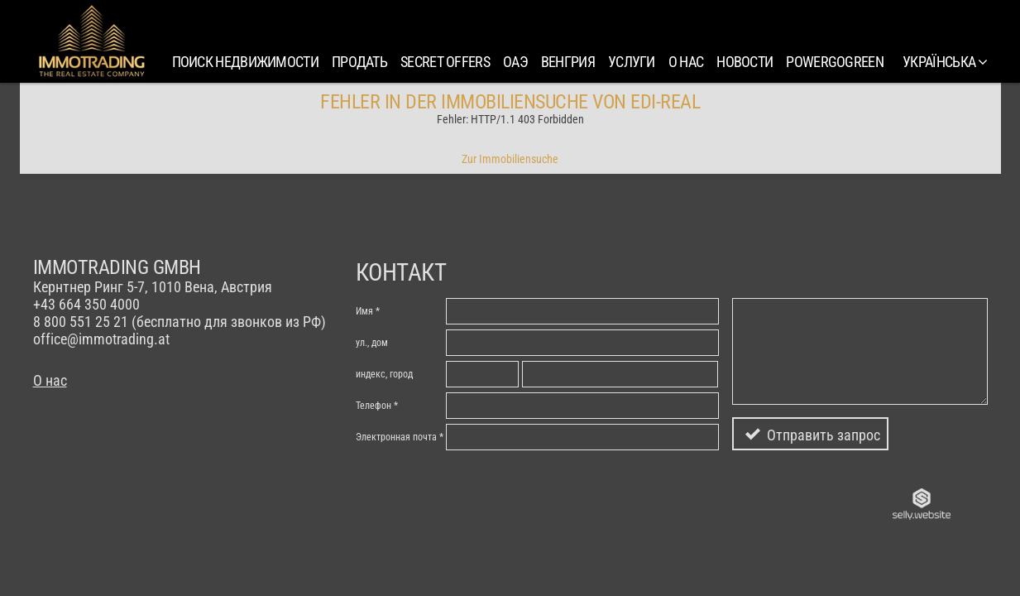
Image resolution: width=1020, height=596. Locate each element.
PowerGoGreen (835, 61)
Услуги (631, 61)
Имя (364, 311)
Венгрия (568, 61)
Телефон (373, 405)
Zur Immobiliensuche (510, 159)
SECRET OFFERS (445, 61)
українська (945, 61)
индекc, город (384, 374)
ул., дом (372, 342)
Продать (359, 61)
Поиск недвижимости (245, 61)
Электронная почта (396, 437)
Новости (744, 61)
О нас (686, 61)
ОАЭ (515, 61)
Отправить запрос (823, 435)
